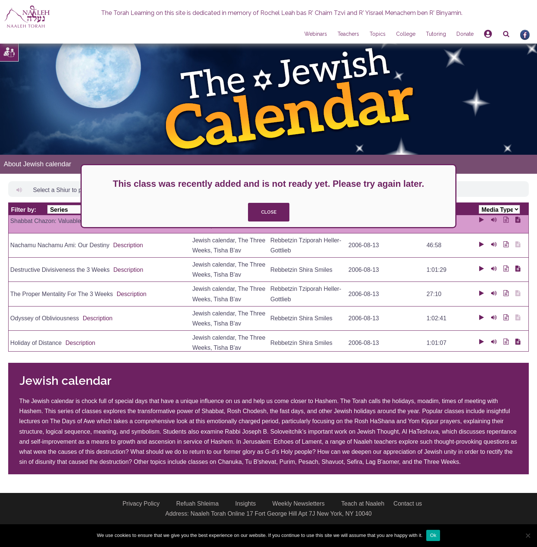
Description (128, 245)
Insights (245, 503)
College (405, 34)
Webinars (315, 34)
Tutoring (436, 34)
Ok (433, 535)
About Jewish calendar (37, 164)
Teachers (348, 34)
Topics (378, 34)
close (268, 212)
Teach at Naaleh (362, 503)
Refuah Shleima (197, 503)
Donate (465, 34)
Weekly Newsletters (298, 503)
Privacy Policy (141, 503)
